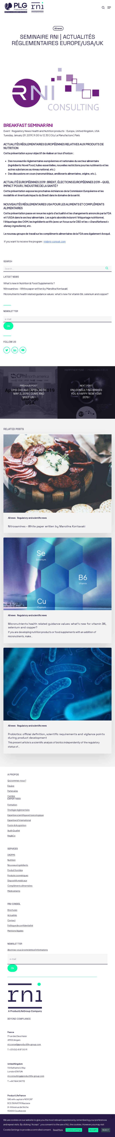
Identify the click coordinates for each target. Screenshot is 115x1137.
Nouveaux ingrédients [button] (17, 865)
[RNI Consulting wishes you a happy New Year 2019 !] (86, 392)
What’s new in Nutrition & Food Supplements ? (29, 283)
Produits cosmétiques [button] (17, 875)
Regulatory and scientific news (32, 517)
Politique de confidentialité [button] (20, 925)
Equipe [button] (10, 786)
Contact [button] (11, 920)
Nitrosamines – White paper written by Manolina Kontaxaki (35, 288)
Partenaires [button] (12, 791)
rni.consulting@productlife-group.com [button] (25, 1076)
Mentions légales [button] (15, 931)
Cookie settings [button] (73, 1130)
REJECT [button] (105, 1130)
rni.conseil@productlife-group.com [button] (24, 1044)
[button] (109, 7)
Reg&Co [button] (11, 836)
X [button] (112, 1117)
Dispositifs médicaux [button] (17, 881)
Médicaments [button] (13, 891)
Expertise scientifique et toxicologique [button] (25, 815)
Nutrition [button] (11, 860)
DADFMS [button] (11, 855)
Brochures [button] (12, 910)
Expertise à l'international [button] (19, 820)
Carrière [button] (11, 796)
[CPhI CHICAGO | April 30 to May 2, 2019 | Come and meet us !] (29, 392)
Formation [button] (12, 805)
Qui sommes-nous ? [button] (16, 781)
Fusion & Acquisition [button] (16, 825)
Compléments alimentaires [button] (19, 886)
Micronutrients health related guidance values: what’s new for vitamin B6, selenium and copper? (55, 294)
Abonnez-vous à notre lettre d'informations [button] (27, 950)
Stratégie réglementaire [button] (18, 810)
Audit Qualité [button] (13, 831)
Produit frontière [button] (15, 870)
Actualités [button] (12, 915)
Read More (58, 1130)
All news (58, 28)
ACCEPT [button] (93, 1130)
